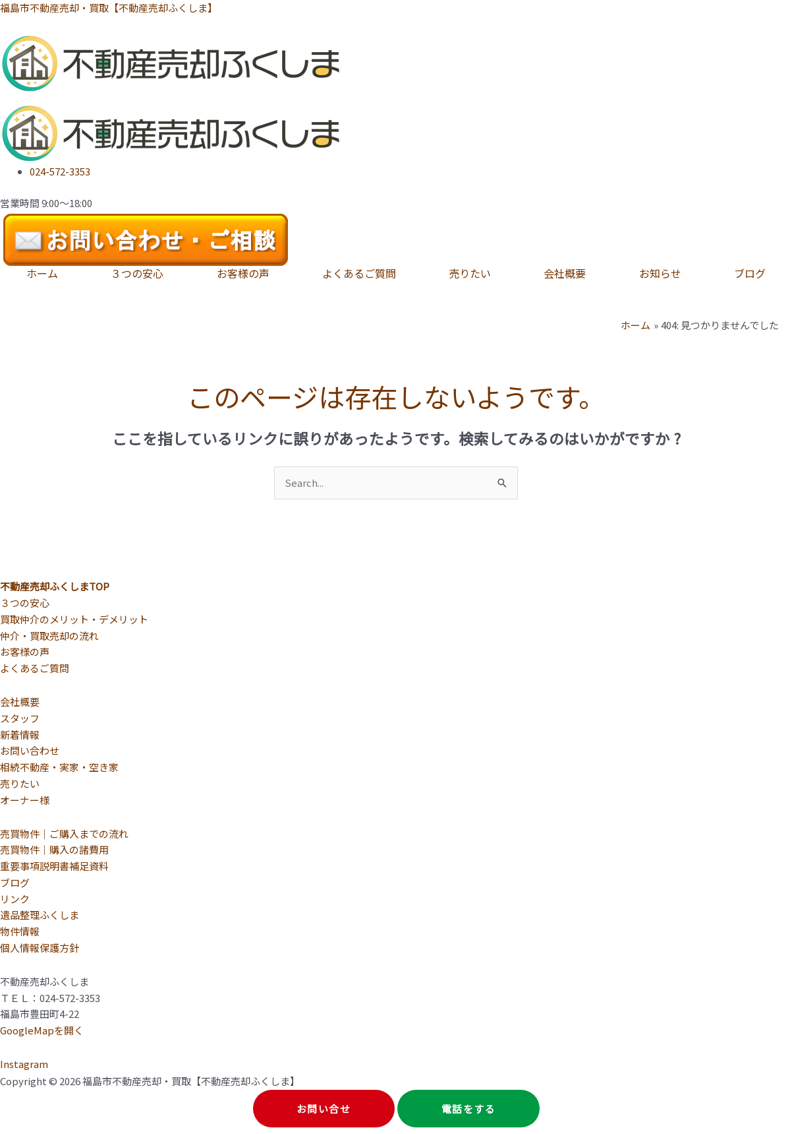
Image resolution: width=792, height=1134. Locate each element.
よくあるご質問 (359, 273)
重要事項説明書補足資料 (54, 866)
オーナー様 (24, 800)
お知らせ (660, 273)
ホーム (42, 273)
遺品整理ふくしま (39, 915)
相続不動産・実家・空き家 (59, 767)
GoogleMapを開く (42, 1030)
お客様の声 (243, 273)
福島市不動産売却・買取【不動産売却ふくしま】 (108, 8)
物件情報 (20, 931)
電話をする (468, 1109)
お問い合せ (324, 1109)
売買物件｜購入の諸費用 (54, 849)
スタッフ (20, 718)
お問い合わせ (29, 750)
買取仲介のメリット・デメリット (74, 619)
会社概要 (565, 273)
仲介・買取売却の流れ (49, 636)
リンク (15, 899)
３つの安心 (137, 273)
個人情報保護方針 (39, 948)
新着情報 (20, 734)
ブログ (750, 273)
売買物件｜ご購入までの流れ (64, 833)
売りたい (470, 273)
